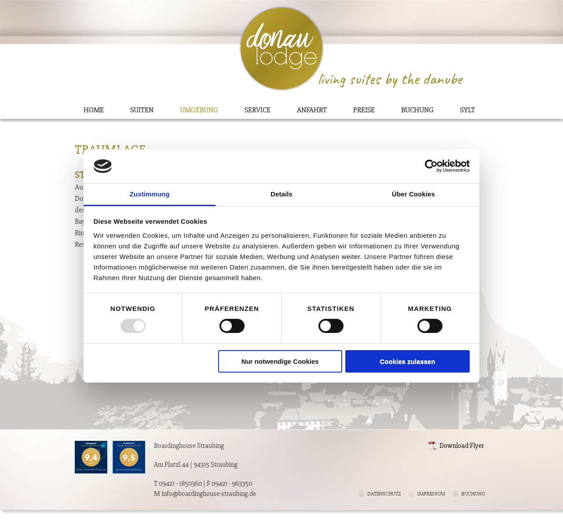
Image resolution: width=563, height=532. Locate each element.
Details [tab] (281, 194)
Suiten (142, 110)
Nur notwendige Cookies (280, 361)
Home (94, 110)
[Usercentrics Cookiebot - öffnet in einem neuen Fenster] (431, 166)
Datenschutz (384, 494)
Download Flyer (461, 445)
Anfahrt (312, 110)
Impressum (431, 494)
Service (258, 110)
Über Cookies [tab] (413, 194)
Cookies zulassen (407, 361)
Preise (364, 110)
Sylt (467, 110)
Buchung (417, 110)
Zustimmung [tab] (150, 194)
